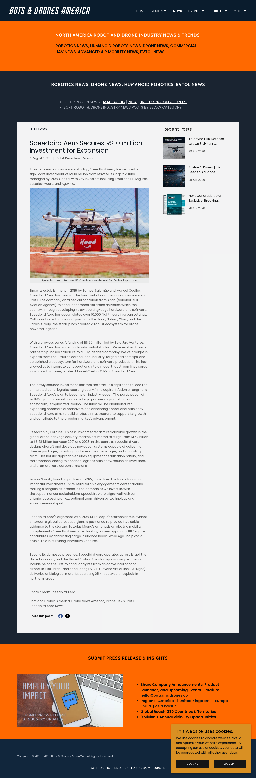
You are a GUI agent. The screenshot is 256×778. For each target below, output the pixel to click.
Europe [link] (159, 768)
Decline (192, 763)
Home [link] (140, 11)
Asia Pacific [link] (100, 768)
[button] (159, 11)
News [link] (177, 11)
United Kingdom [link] (138, 768)
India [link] (117, 768)
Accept (230, 763)
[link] (67, 13)
